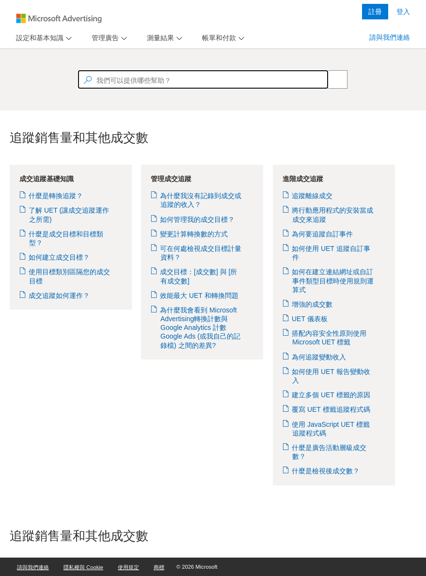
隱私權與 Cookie (83, 567)
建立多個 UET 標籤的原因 (331, 395)
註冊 (375, 12)
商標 (159, 567)
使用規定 (128, 567)
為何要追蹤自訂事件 (322, 234)
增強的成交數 (312, 304)
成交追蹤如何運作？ (59, 295)
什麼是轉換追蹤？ (56, 196)
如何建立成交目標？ (59, 257)
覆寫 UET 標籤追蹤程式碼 (331, 409)
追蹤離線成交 (312, 196)
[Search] (332, 79)
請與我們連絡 (389, 37)
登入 (403, 12)
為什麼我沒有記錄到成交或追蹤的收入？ (200, 200)
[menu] (43, 38)
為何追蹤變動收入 (319, 357)
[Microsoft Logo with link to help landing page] (59, 18)
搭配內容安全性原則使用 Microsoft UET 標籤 (329, 337)
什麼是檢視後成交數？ (326, 471)
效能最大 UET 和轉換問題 (199, 295)
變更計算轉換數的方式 (194, 234)
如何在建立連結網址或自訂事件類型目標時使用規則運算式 (333, 280)
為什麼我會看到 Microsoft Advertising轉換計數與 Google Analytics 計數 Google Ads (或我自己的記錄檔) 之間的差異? (200, 327)
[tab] (38, 38)
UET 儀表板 (310, 319)
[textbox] (203, 79)
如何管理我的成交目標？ (197, 219)
